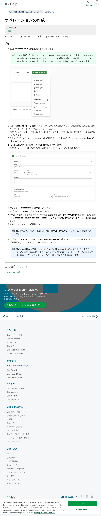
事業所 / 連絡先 (13, 483)
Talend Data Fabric (15, 377)
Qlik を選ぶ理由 (13, 412)
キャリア (10, 476)
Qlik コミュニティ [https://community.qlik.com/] (69, 496)
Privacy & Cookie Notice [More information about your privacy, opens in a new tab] (44, 513)
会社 (8, 454)
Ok (83, 504)
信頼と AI (10, 423)
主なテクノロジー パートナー (19, 434)
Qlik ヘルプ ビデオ (14, 335)
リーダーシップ (13, 457)
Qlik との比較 (12, 430)
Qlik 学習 (10, 346)
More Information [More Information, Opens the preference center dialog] (82, 509)
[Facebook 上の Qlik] (92, 497)
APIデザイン (50, 12)
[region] (50, 507)
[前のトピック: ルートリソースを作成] (26, 316)
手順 (9, 31)
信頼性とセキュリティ (16, 415)
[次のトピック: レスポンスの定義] (75, 316)
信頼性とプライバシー (16, 419)
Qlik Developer (13, 338)
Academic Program (15, 468)
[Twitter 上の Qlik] (82, 497)
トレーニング (12, 342)
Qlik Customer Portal (16, 350)
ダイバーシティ (13, 465)
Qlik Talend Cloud (14, 374)
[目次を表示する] (5, 11)
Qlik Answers (12, 392)
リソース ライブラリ (15, 353)
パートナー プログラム (16, 472)
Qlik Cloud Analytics (15, 388)
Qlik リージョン (13, 441)
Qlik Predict (12, 396)
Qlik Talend (12, 370)
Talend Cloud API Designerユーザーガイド (25, 12)
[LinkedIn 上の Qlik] (87, 497)
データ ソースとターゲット (18, 437)
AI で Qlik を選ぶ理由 (15, 426)
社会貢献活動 (12, 461)
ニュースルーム (13, 479)
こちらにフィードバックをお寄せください (25, 305)
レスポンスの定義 (12, 272)
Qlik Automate (13, 399)
